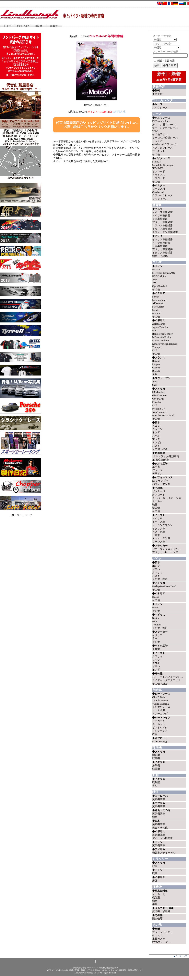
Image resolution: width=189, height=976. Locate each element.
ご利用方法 (118, 111)
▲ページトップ (180, 956)
